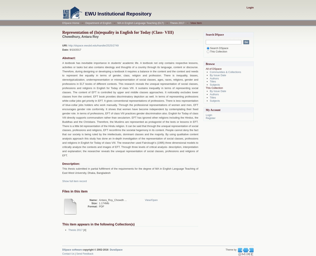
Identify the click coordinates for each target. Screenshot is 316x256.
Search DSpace (217, 48)
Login (250, 7)
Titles (213, 81)
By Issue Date (218, 75)
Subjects (215, 84)
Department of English (98, 23)
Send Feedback (85, 253)
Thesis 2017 (177, 23)
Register (210, 118)
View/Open (151, 200)
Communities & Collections (225, 72)
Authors (214, 78)
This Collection (217, 51)
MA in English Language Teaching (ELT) (140, 23)
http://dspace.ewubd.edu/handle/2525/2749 (93, 45)
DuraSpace (116, 249)
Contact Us (68, 253)
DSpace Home (70, 23)
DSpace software (72, 249)
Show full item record (74, 181)
